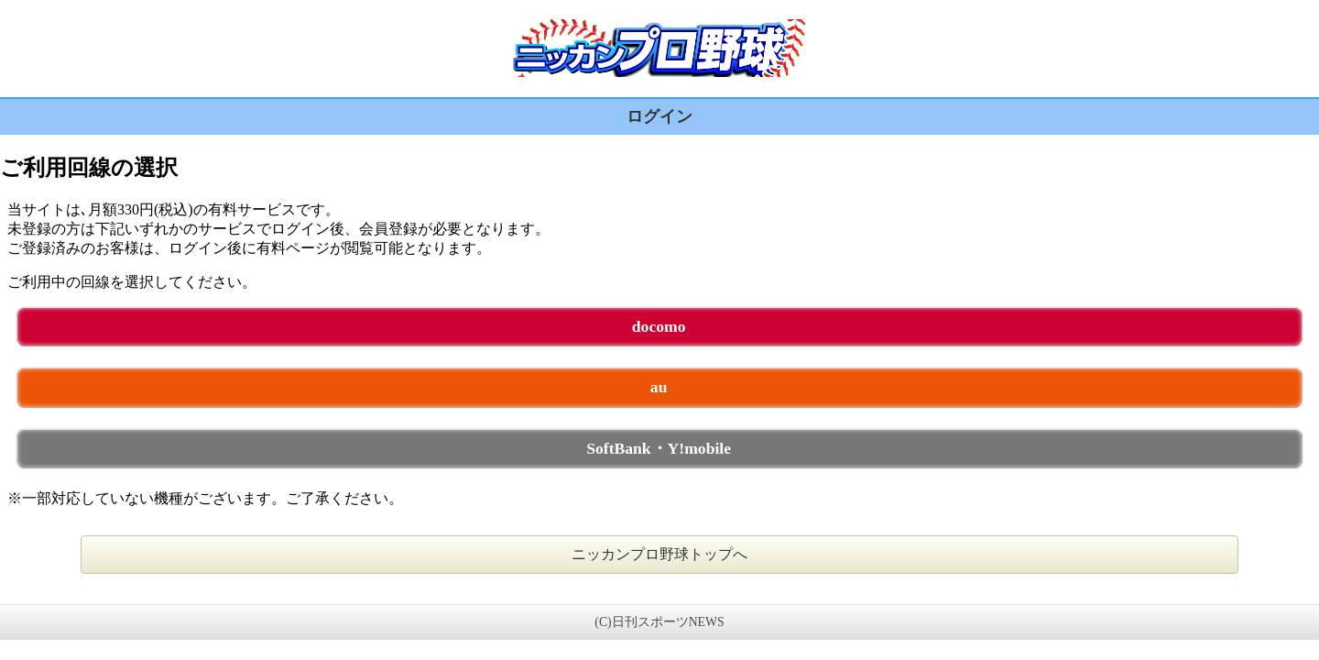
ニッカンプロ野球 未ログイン (659, 48)
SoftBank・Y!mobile (658, 448)
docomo (659, 326)
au (659, 387)
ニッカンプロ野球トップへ (659, 554)
